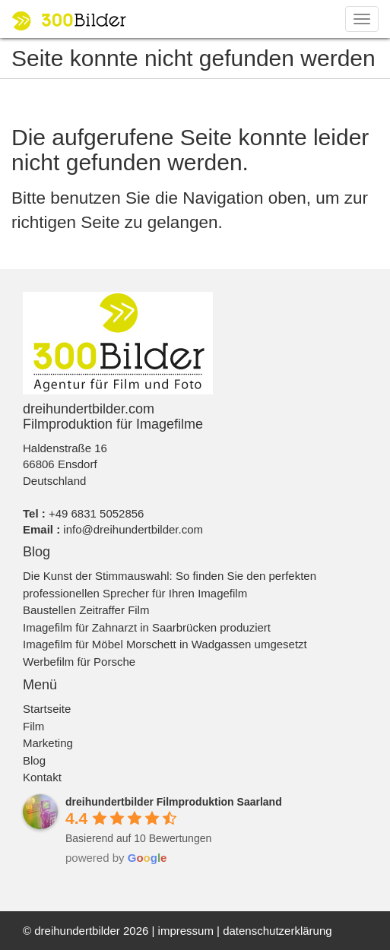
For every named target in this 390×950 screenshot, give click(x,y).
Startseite (47, 708)
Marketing (48, 742)
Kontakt (42, 777)
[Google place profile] (173, 802)
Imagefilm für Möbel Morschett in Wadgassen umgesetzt (165, 644)
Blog (34, 760)
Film (33, 726)
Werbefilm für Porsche (79, 661)
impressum (186, 930)
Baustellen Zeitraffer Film (86, 609)
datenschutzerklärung (277, 930)
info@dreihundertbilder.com (133, 529)
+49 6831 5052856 (96, 513)
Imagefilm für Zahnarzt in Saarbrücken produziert (147, 627)
